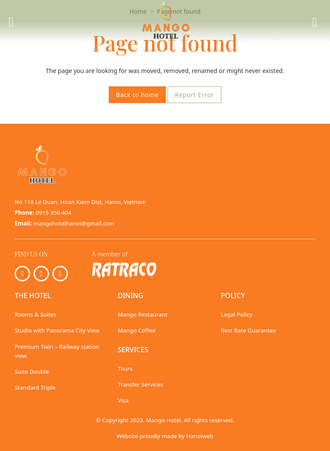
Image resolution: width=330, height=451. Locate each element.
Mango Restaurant (143, 314)
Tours (125, 368)
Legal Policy (236, 314)
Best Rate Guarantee (248, 330)
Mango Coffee (137, 330)
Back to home (137, 95)
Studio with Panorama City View (57, 330)
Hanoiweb (199, 436)
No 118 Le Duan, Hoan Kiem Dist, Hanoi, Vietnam (80, 202)
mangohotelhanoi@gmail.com (74, 223)
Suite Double (32, 371)
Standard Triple (35, 387)
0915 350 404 (53, 212)
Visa (123, 400)
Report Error (194, 95)
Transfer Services (140, 384)
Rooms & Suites (35, 314)
